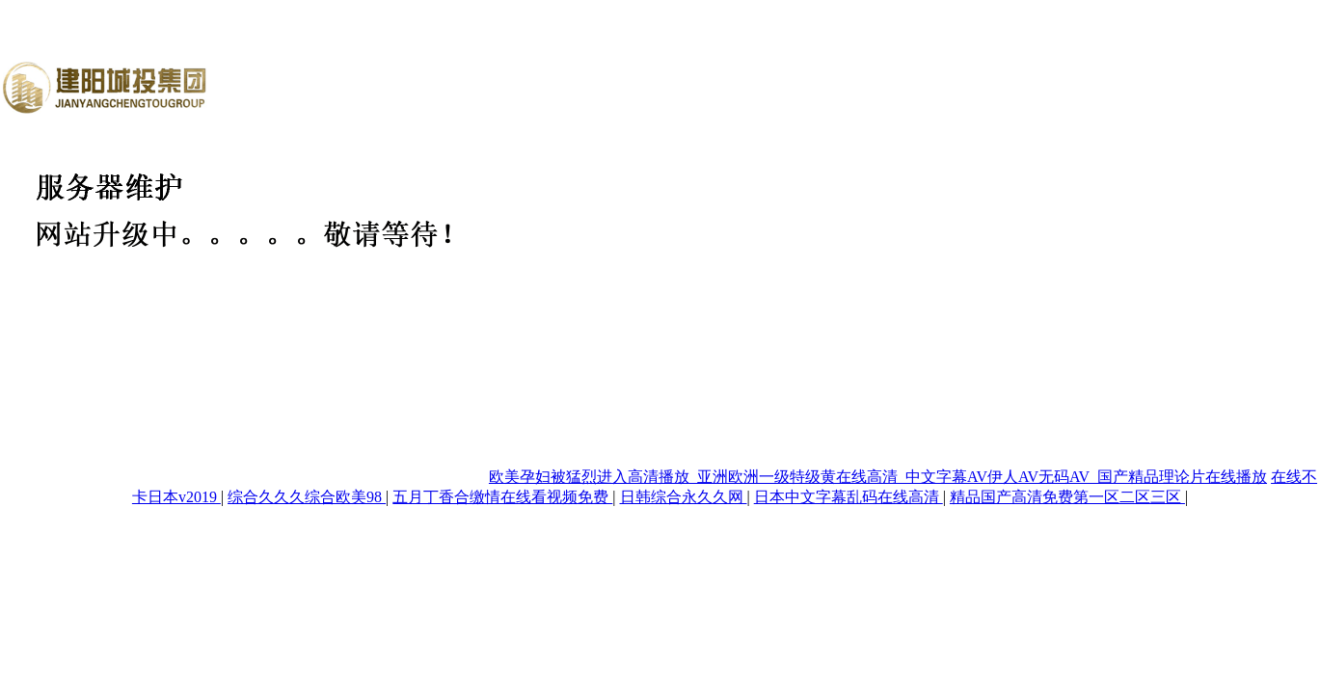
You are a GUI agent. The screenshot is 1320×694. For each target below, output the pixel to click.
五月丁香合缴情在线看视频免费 (502, 497)
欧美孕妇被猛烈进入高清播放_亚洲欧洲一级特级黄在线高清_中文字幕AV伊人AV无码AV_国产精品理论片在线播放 (878, 476)
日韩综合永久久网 (683, 497)
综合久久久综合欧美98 (307, 497)
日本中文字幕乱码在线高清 (848, 497)
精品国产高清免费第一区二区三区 (1067, 497)
